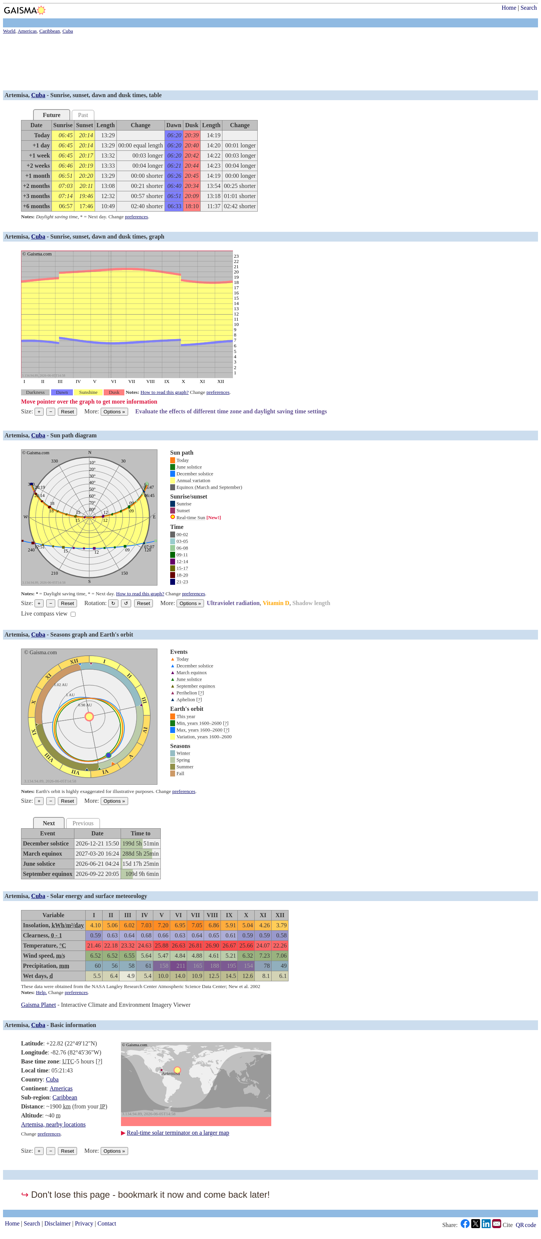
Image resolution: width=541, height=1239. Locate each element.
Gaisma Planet (38, 1005)
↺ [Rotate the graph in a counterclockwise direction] (126, 603)
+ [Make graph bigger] (39, 412)
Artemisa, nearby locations (53, 1124)
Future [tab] (51, 115)
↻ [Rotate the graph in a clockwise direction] (113, 603)
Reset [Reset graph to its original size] (67, 412)
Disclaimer (57, 1223)
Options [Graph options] (114, 412)
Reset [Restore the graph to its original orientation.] (143, 603)
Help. (41, 992)
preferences (136, 216)
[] (201, 693)
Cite (508, 1225)
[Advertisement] (228, 63)
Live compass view (44, 613)
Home (509, 8)
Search (528, 8)
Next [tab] (49, 823)
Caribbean (65, 1097)
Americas (61, 1088)
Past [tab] (83, 115)
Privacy (84, 1223)
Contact (107, 1223)
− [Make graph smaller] (50, 412)
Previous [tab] (83, 823)
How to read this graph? (165, 392)
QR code (526, 1225)
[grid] (139, 166)
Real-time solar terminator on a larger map (178, 1132)
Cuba (38, 95)
